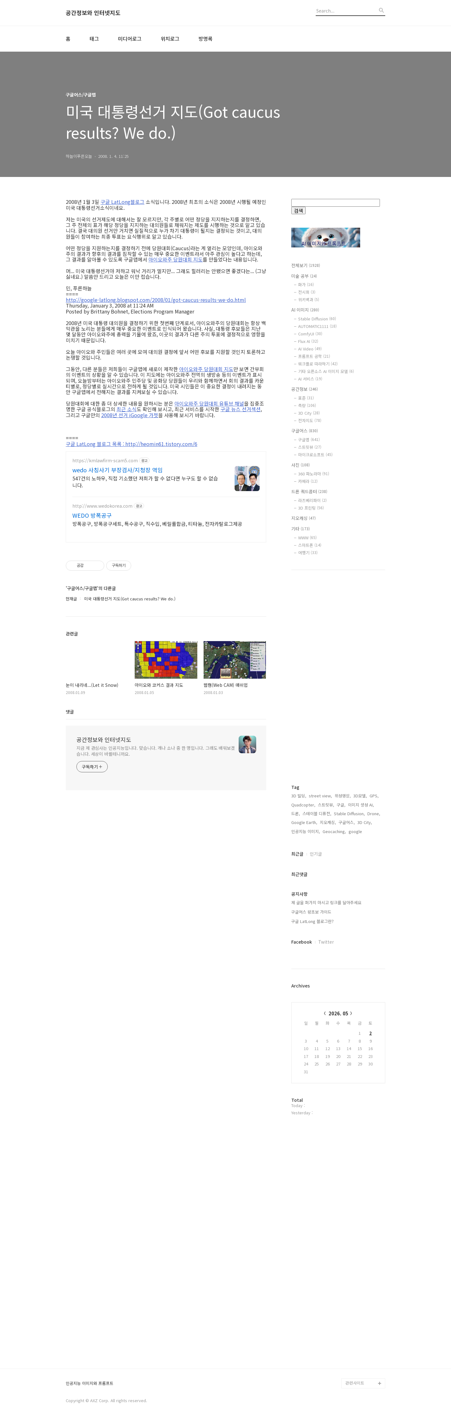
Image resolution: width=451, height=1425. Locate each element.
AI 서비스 (310, 379)
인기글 (316, 854)
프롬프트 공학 (314, 356)
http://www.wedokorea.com (102, 506)
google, (356, 831)
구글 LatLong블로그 (122, 202)
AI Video (310, 349)
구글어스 (304, 431)
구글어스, (347, 822)
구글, (341, 805)
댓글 (70, 711)
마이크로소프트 (315, 455)
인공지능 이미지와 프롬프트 (89, 1383)
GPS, (374, 796)
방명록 (206, 38)
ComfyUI (310, 334)
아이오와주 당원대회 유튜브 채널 (209, 403)
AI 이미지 (305, 310)
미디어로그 (130, 38)
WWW (307, 538)
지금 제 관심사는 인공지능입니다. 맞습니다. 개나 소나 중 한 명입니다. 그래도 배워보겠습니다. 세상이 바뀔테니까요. (155, 751)
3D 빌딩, (298, 796)
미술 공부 (304, 276)
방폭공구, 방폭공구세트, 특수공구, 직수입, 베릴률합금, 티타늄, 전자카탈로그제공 (157, 523)
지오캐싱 (303, 518)
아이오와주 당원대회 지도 (175, 259)
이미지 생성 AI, (361, 805)
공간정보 (304, 389)
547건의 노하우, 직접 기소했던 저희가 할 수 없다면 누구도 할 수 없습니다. (145, 481)
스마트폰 (309, 545)
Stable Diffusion (317, 319)
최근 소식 (127, 409)
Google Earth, (304, 822)
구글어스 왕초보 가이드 (311, 912)
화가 (306, 285)
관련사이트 (354, 1383)
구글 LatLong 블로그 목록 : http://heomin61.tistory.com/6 (131, 444)
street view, (320, 796)
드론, (295, 813)
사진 (300, 465)
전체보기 (305, 265)
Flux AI (308, 341)
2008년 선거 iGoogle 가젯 (129, 415)
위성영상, (342, 796)
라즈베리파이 (312, 500)
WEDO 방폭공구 (92, 515)
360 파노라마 (313, 474)
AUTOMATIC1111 (317, 326)
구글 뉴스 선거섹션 (240, 409)
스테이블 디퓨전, (317, 813)
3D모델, (360, 796)
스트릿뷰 (309, 447)
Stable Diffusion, (349, 813)
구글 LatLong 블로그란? (312, 921)
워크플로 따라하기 (318, 364)
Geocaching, (334, 831)
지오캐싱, (328, 822)
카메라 (308, 481)
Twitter (326, 942)
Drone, (373, 813)
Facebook (301, 942)
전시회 (306, 292)
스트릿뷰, (326, 805)
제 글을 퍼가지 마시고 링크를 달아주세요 (326, 902)
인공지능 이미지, (305, 831)
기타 (300, 529)
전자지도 (309, 420)
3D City (309, 413)
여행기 (308, 553)
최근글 (297, 854)
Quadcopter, (303, 805)
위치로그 (170, 38)
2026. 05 (338, 1013)
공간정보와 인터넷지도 (93, 12)
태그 (94, 38)
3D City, (364, 822)
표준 (306, 398)
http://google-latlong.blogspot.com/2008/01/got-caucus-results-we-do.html (156, 300)
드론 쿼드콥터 (309, 491)
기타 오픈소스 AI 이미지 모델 (326, 371)
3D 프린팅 (311, 508)
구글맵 (309, 440)
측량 (307, 405)
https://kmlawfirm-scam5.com (105, 460)
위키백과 (308, 300)
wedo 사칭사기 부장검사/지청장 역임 (117, 470)
